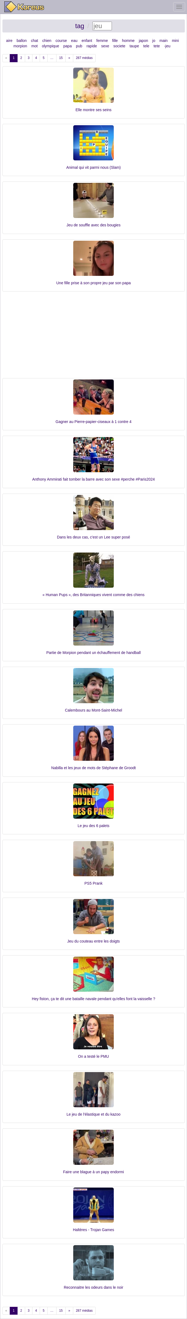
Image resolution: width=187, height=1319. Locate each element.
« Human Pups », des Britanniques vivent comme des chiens (93, 595)
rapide (91, 46)
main (163, 40)
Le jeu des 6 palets (93, 826)
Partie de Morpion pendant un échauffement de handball (93, 652)
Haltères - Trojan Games (93, 1230)
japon (143, 40)
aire (9, 40)
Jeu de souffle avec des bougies (93, 225)
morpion (20, 46)
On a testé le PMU (93, 1056)
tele (146, 46)
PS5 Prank (94, 883)
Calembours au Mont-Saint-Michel (93, 710)
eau (74, 40)
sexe (105, 46)
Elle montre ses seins (93, 110)
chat (34, 40)
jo (153, 40)
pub (79, 46)
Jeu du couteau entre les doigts (93, 941)
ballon (22, 40)
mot (34, 46)
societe (119, 46)
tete (156, 46)
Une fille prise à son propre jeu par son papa (93, 283)
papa (67, 46)
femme (102, 40)
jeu (168, 46)
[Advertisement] (93, 337)
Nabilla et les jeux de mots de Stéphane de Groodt (93, 768)
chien (46, 40)
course (61, 40)
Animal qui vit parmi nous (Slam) (93, 167)
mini (175, 40)
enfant (87, 40)
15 (61, 58)
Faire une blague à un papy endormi (93, 1172)
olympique (50, 46)
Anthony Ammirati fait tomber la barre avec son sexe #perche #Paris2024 (93, 479)
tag (79, 25)
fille (115, 40)
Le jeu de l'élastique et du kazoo (93, 1114)
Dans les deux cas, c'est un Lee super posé (93, 537)
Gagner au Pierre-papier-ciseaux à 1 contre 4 (94, 421)
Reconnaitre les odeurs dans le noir (93, 1287)
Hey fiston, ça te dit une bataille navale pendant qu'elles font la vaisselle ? (93, 999)
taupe (134, 46)
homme (128, 40)
